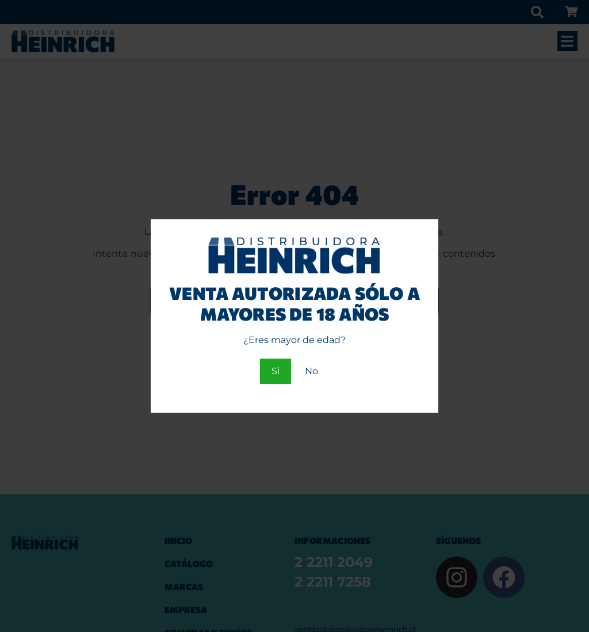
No (311, 371)
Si (275, 371)
